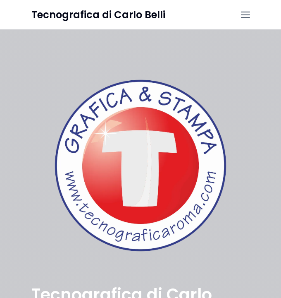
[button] (245, 15)
